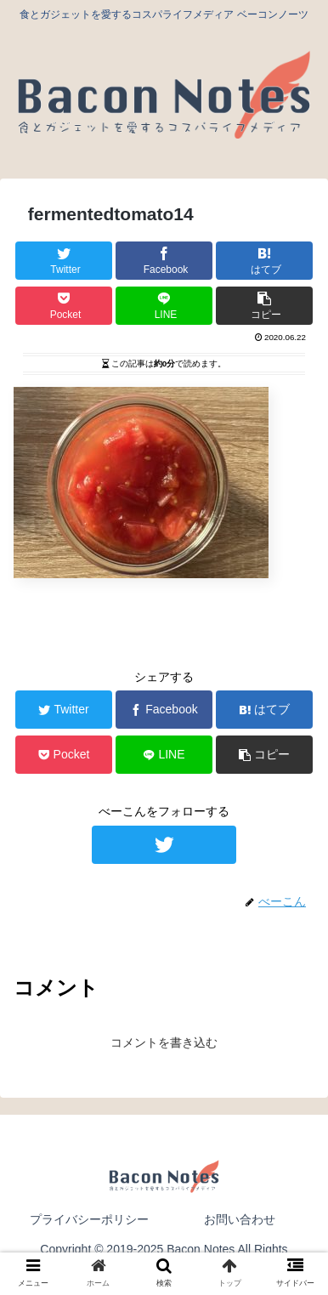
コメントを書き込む (164, 1042)
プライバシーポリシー (89, 1219)
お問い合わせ (239, 1219)
